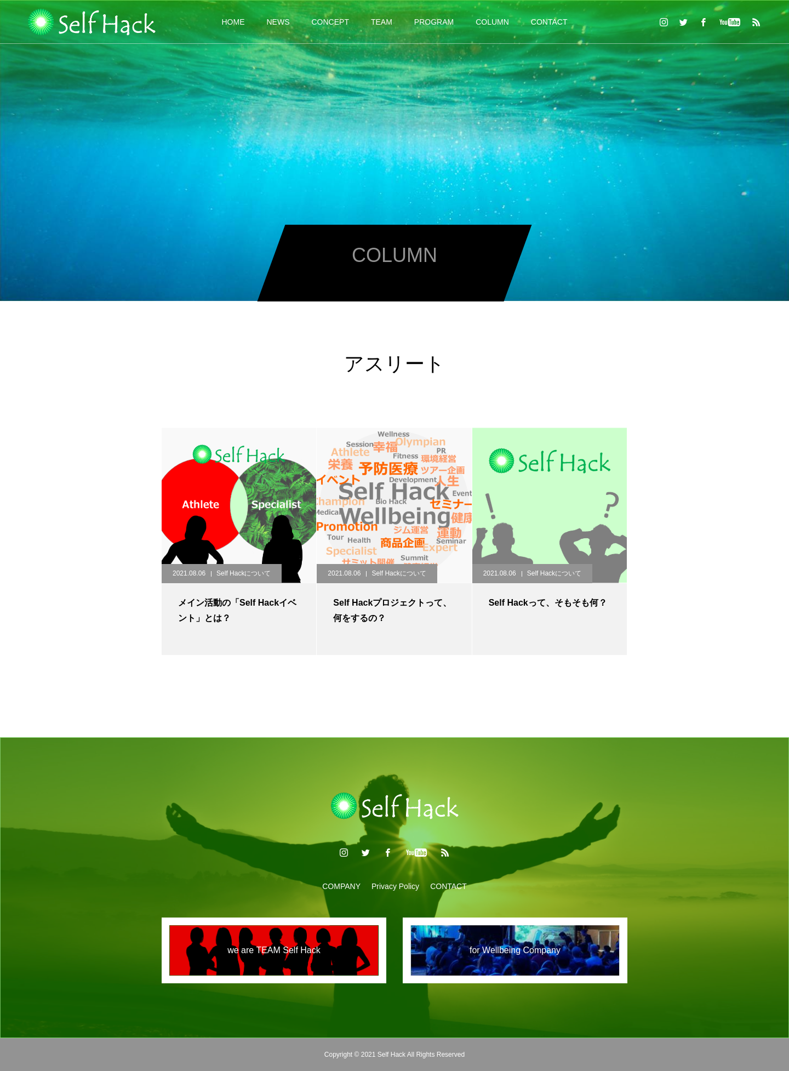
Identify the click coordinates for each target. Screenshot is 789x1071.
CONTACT (549, 22)
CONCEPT (330, 22)
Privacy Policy (395, 886)
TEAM (381, 22)
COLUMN (492, 22)
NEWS (278, 22)
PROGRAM (434, 22)
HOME (233, 22)
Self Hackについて (243, 573)
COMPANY (341, 886)
